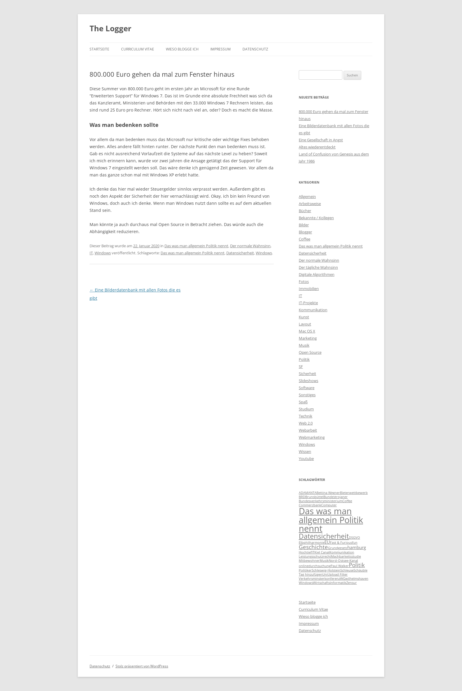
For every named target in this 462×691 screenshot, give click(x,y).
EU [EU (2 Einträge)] (327, 542)
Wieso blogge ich (182, 49)
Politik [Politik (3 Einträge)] (357, 565)
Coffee (304, 239)
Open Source (310, 352)
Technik (305, 416)
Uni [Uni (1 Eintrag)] (325, 574)
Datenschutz (255, 49)
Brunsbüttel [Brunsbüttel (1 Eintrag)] (314, 497)
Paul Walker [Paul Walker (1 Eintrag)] (340, 566)
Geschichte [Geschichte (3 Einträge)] (313, 547)
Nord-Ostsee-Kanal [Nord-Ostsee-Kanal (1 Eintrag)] (343, 561)
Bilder (304, 224)
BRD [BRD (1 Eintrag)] (302, 497)
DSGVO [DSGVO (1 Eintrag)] (354, 538)
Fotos (304, 281)
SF (301, 366)
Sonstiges (307, 394)
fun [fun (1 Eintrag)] (354, 543)
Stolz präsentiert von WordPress (142, 666)
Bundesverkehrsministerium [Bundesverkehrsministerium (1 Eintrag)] (320, 501)
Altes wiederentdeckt (317, 147)
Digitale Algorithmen (316, 274)
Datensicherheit (240, 253)
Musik (304, 345)
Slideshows (308, 380)
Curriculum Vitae (137, 49)
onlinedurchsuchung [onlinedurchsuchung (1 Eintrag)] (315, 566)
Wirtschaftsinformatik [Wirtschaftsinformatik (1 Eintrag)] (329, 583)
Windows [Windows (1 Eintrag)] (306, 583)
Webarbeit (308, 430)
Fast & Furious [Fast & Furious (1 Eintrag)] (341, 543)
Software (306, 387)
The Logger (110, 28)
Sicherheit (307, 373)
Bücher (305, 210)
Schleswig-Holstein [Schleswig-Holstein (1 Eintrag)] (326, 570)
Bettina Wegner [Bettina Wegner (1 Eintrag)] (328, 493)
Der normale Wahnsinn (250, 245)
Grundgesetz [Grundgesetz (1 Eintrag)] (337, 548)
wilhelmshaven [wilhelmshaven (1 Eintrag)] (356, 579)
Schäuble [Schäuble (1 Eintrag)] (360, 570)
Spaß (303, 402)
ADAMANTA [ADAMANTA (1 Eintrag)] (307, 493)
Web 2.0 (306, 423)
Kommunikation (313, 309)
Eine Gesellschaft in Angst (321, 140)
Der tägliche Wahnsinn (318, 267)
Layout (305, 324)
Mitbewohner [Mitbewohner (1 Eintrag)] (309, 561)
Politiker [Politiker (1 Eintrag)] (305, 570)
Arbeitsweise (310, 203)
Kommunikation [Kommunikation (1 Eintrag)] (341, 552)
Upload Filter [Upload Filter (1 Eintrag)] (338, 574)
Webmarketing (312, 437)
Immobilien (309, 288)
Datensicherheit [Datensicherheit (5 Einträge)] (324, 536)
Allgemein (307, 196)
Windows (103, 253)
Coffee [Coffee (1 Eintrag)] (347, 501)
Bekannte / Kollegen (316, 217)
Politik (304, 359)
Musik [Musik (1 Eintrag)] (324, 561)
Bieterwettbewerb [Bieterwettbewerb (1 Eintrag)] (354, 493)
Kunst (304, 317)
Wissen (305, 451)
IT (91, 253)
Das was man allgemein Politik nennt (196, 245)
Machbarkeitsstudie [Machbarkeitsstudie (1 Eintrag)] (346, 556)
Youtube (306, 458)
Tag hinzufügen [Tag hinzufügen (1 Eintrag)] (310, 574)
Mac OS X (307, 331)
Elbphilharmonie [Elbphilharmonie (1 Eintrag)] (311, 543)
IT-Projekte (308, 302)
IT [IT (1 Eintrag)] (313, 552)
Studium (306, 409)
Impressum (220, 49)
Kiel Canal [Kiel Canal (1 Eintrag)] (321, 552)
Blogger (305, 232)
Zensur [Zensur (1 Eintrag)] (351, 583)
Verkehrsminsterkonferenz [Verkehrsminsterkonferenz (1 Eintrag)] (319, 579)
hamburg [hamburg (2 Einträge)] (356, 547)
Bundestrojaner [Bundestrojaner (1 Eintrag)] (336, 497)
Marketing (308, 338)
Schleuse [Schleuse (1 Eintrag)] (347, 570)
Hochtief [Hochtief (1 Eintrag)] (305, 552)
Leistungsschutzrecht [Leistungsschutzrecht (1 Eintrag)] (315, 556)
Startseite (99, 49)
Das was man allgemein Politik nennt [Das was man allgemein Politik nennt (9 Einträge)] (331, 519)
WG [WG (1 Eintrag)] (342, 579)
